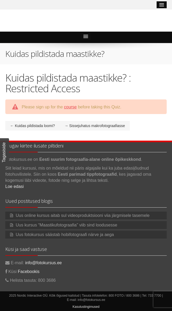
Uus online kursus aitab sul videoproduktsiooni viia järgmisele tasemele (82, 215)
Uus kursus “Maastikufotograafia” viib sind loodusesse (66, 225)
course (70, 107)
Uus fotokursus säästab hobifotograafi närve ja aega (65, 234)
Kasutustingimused (85, 307)
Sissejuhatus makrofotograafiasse (94, 126)
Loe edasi (14, 186)
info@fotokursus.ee (43, 262)
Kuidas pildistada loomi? (32, 126)
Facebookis (29, 271)
